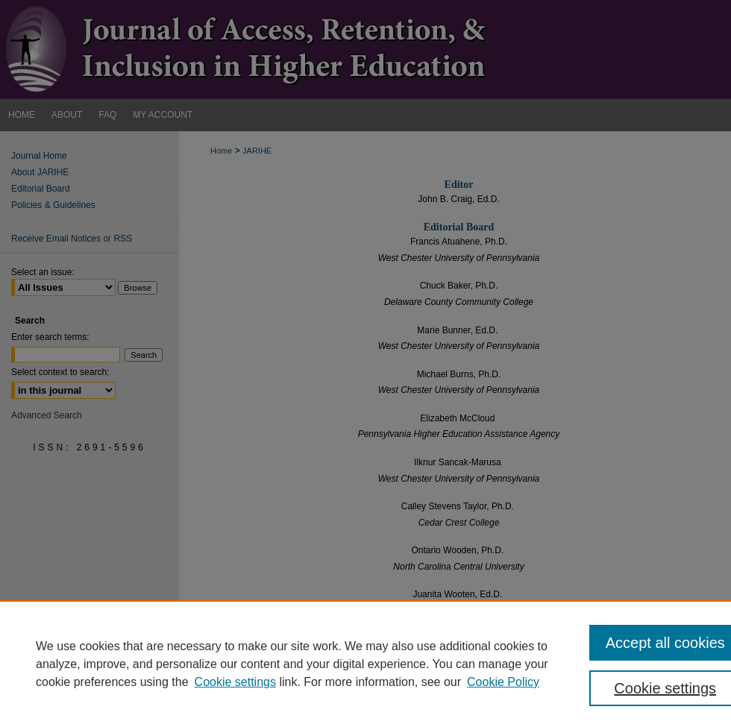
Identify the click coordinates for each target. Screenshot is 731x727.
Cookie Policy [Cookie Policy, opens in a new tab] (503, 682)
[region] (365, 663)
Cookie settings (235, 682)
